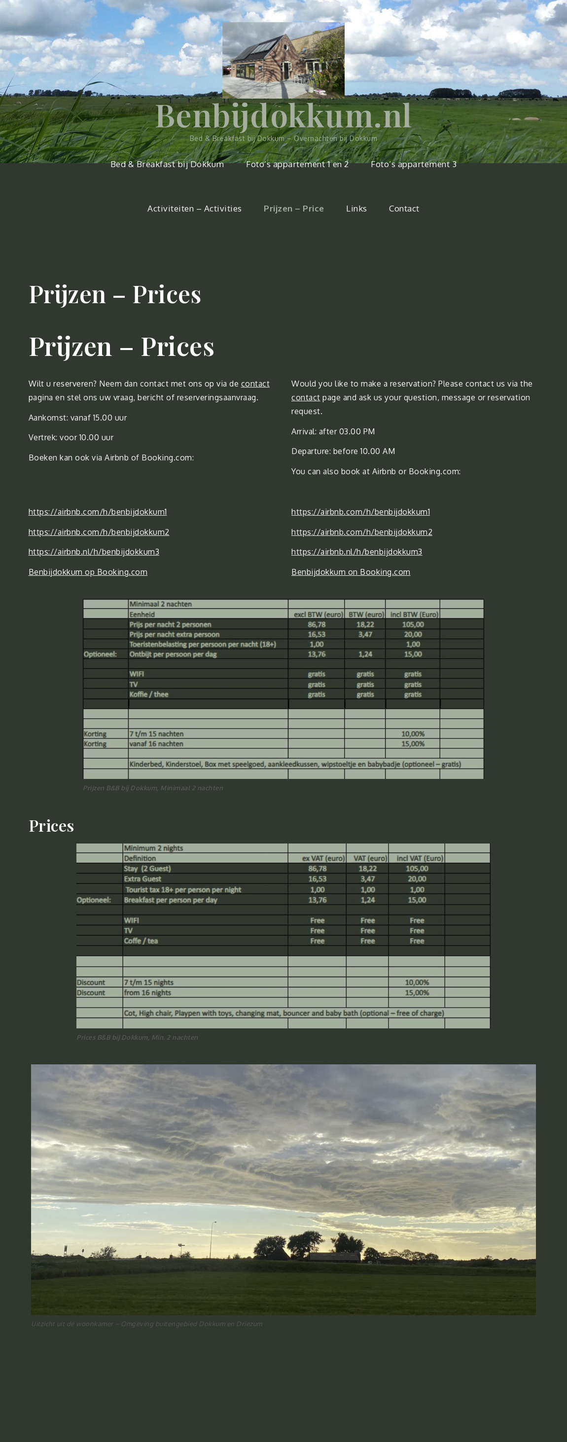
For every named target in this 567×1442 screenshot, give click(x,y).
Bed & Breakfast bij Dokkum (167, 164)
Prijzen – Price (294, 208)
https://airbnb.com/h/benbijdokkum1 (98, 512)
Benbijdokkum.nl (284, 114)
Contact (404, 208)
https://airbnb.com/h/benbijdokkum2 (99, 532)
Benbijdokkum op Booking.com (88, 572)
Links (356, 208)
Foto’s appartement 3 (414, 164)
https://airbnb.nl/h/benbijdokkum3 (94, 552)
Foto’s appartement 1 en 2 (297, 164)
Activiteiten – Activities (194, 208)
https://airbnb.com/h (331, 512)
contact (255, 383)
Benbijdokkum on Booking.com (351, 572)
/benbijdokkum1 (400, 512)
